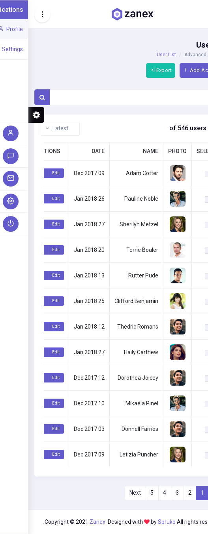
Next (106, 493)
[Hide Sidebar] (195, 14)
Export (132, 70)
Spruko (138, 522)
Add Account (174, 70)
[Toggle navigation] (14, 14)
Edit (27, 173)
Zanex (69, 522)
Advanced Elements (178, 54)
